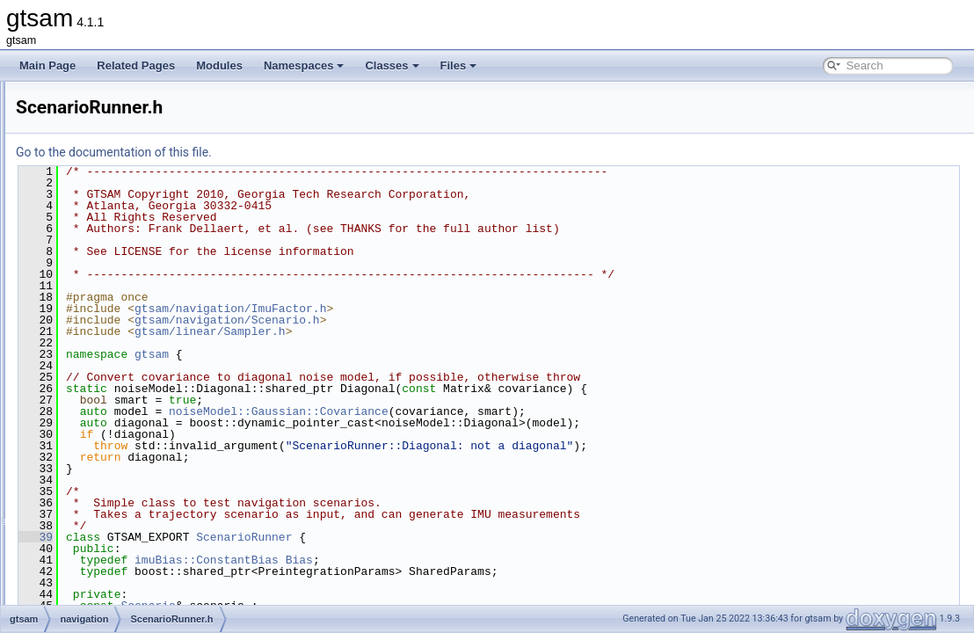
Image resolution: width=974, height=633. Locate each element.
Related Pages (136, 65)
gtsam (371, 354)
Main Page (47, 65)
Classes (391, 65)
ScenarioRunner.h (128, 362)
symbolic (92, 497)
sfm (80, 459)
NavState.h (112, 246)
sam (82, 439)
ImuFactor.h (114, 149)
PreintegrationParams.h (141, 323)
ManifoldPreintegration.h (143, 227)
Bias (519, 560)
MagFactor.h (115, 169)
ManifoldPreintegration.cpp (149, 207)
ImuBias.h (109, 111)
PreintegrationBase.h (135, 304)
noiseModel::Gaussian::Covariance (498, 411)
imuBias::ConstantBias (426, 560)
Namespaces (304, 65)
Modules (219, 65)
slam (83, 478)
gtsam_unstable (95, 575)
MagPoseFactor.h (127, 188)
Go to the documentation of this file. (334, 152)
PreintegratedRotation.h (142, 285)
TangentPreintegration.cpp (147, 381)
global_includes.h (113, 517)
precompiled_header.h (124, 555)
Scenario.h (111, 343)
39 (255, 537)
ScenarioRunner (464, 537)
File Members (76, 594)
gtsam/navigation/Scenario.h (447, 320)
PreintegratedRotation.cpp (147, 265)
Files (458, 65)
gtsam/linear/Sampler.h (429, 331)
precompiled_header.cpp (129, 536)
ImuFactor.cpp (119, 130)
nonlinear (93, 420)
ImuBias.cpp (115, 91)
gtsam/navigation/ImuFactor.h (450, 308)
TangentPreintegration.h (142, 401)
